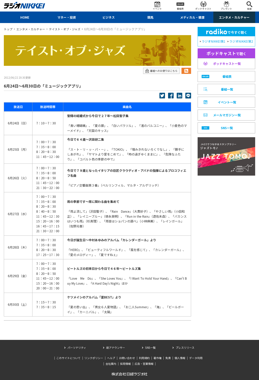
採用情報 (125, 364)
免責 (168, 358)
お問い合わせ (127, 358)
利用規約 (144, 358)
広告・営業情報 (144, 364)
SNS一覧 (150, 347)
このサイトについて (68, 358)
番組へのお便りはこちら (160, 71)
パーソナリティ (77, 347)
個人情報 (180, 358)
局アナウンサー (115, 347)
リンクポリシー (93, 358)
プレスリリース (185, 347)
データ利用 (196, 358)
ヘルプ (111, 358)
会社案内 (111, 364)
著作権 (157, 358)
